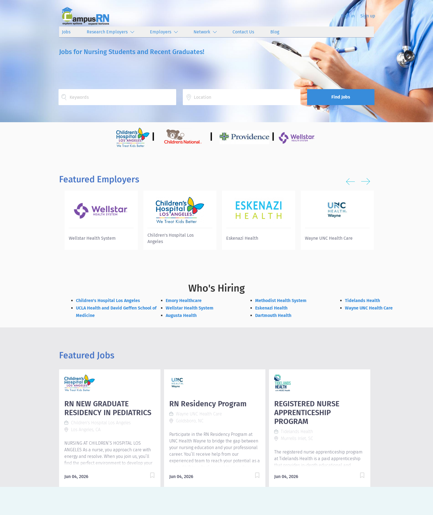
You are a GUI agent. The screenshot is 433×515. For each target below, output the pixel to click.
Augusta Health (181, 315)
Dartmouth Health (273, 315)
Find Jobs (340, 97)
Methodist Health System (281, 300)
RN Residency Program (208, 403)
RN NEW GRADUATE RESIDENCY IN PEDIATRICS (107, 408)
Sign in (348, 15)
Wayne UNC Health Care (369, 308)
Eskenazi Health (271, 308)
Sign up (367, 15)
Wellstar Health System (189, 308)
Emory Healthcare (184, 300)
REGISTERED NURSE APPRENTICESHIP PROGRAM (306, 412)
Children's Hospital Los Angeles (108, 300)
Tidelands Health (362, 300)
